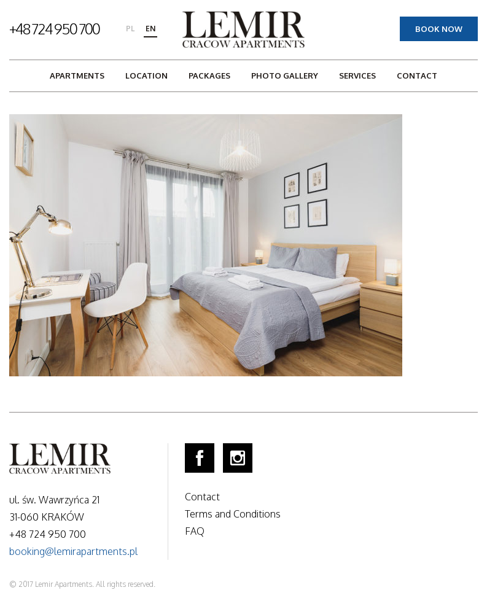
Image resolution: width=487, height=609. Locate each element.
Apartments (77, 75)
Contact (417, 75)
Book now (438, 29)
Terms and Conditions (233, 514)
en (150, 28)
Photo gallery (284, 75)
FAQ (195, 531)
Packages (209, 75)
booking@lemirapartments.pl (73, 551)
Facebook (199, 458)
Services (357, 75)
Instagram (237, 458)
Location (146, 75)
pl (130, 28)
